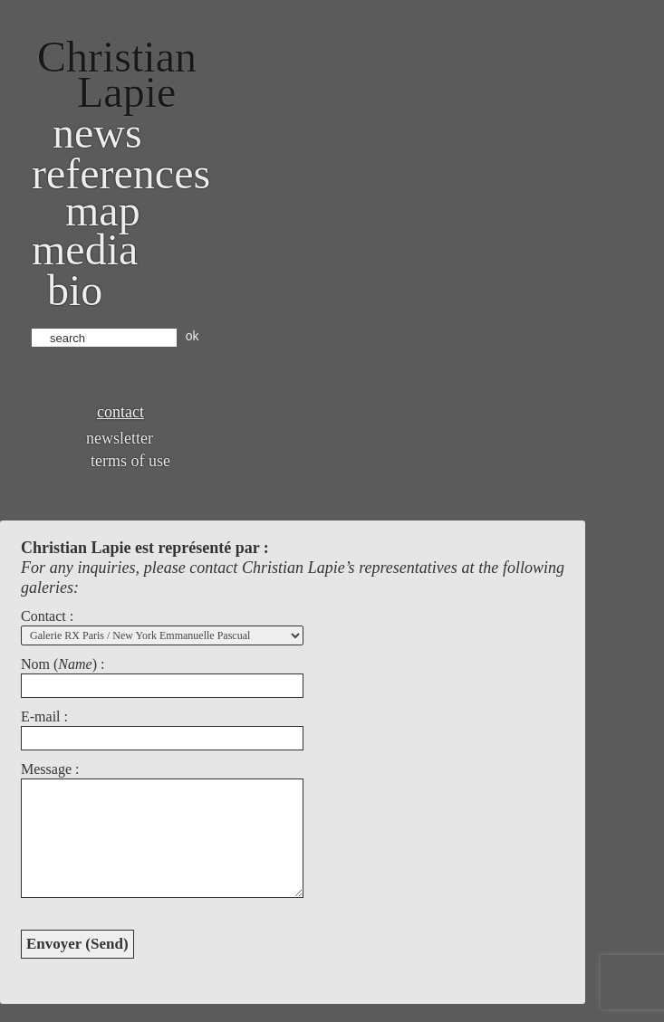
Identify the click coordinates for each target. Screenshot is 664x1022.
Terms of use (130, 461)
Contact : (47, 616)
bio (74, 290)
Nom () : (62, 664)
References (121, 173)
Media (85, 249)
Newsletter (119, 438)
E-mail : (44, 716)
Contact (120, 412)
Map (102, 210)
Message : (50, 769)
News (97, 133)
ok (192, 336)
